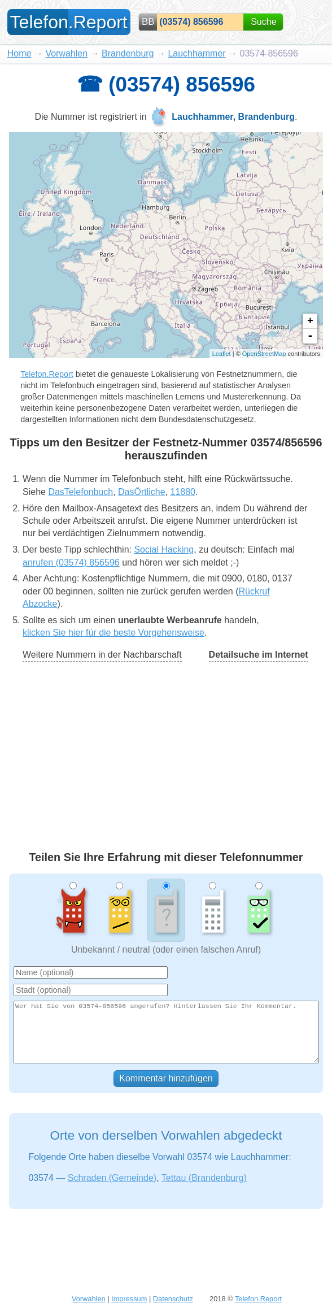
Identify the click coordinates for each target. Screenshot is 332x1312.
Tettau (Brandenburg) (204, 1178)
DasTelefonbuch (80, 492)
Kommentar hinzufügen (165, 1078)
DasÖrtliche (141, 492)
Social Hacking (164, 549)
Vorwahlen (66, 53)
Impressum (129, 1298)
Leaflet (221, 353)
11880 (182, 492)
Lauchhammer (196, 53)
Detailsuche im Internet (258, 654)
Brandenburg (128, 53)
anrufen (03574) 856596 (71, 562)
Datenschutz (173, 1298)
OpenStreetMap (264, 353)
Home (19, 53)
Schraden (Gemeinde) (112, 1178)
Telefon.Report (46, 374)
